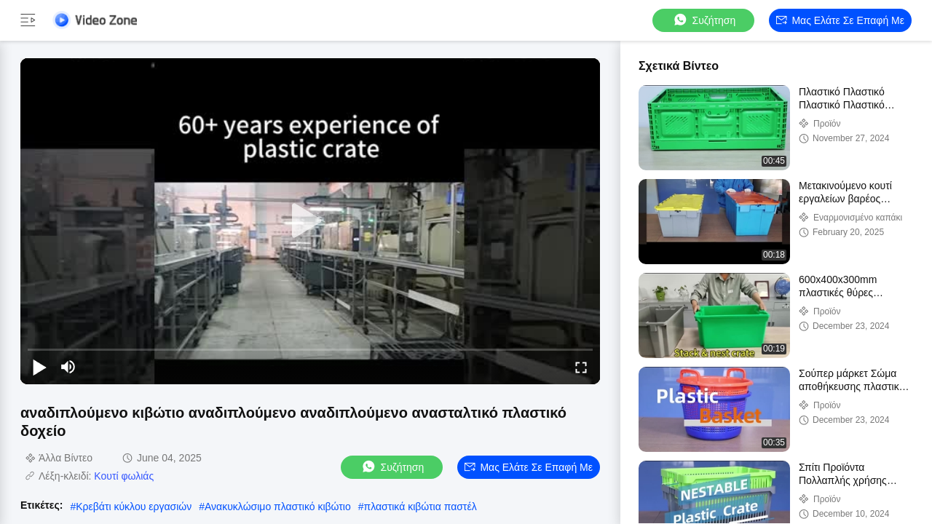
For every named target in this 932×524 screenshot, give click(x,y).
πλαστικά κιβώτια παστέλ (420, 506)
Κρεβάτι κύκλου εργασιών (133, 506)
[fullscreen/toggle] (581, 367)
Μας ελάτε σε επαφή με (840, 20)
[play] (310, 221)
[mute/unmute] (68, 367)
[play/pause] (39, 367)
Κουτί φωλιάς (124, 476)
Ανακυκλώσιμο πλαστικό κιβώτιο (278, 506)
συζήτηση (704, 20)
